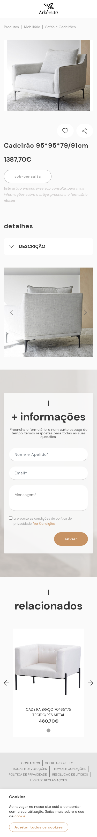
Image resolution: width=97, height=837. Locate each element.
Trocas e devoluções (29, 769)
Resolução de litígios (70, 774)
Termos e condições (69, 769)
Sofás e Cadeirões (60, 27)
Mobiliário (32, 27)
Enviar (71, 539)
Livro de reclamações (48, 780)
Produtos (11, 27)
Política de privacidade (28, 774)
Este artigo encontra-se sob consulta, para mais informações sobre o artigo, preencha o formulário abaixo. (45, 194)
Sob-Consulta (27, 176)
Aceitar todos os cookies (38, 827)
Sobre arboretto (59, 763)
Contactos (30, 763)
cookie (19, 816)
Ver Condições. (44, 523)
